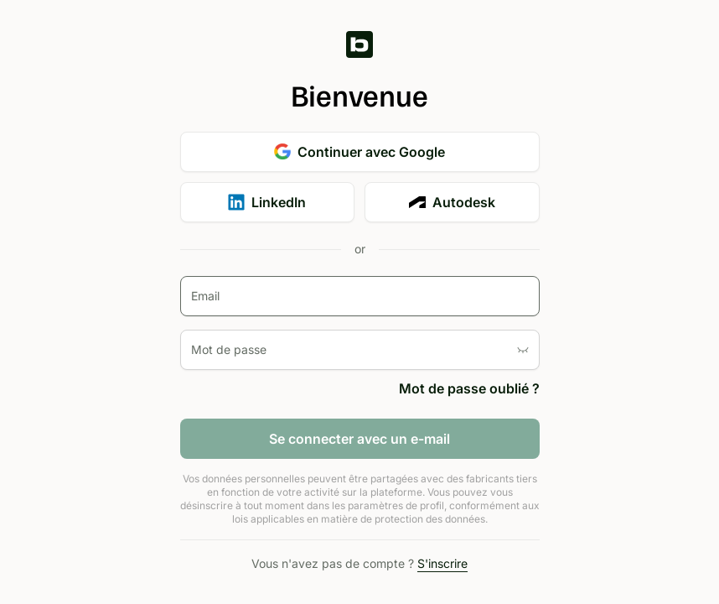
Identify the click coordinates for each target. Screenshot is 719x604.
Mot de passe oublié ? (469, 388)
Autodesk (452, 202)
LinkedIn (267, 202)
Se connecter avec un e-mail (359, 438)
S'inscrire (442, 563)
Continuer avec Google (359, 151)
